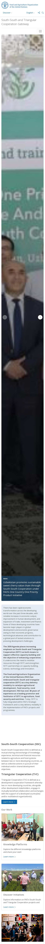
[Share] (38, 13)
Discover (7, 12)
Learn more (9, 802)
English (30, 12)
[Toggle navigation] (40, 31)
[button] (42, 13)
